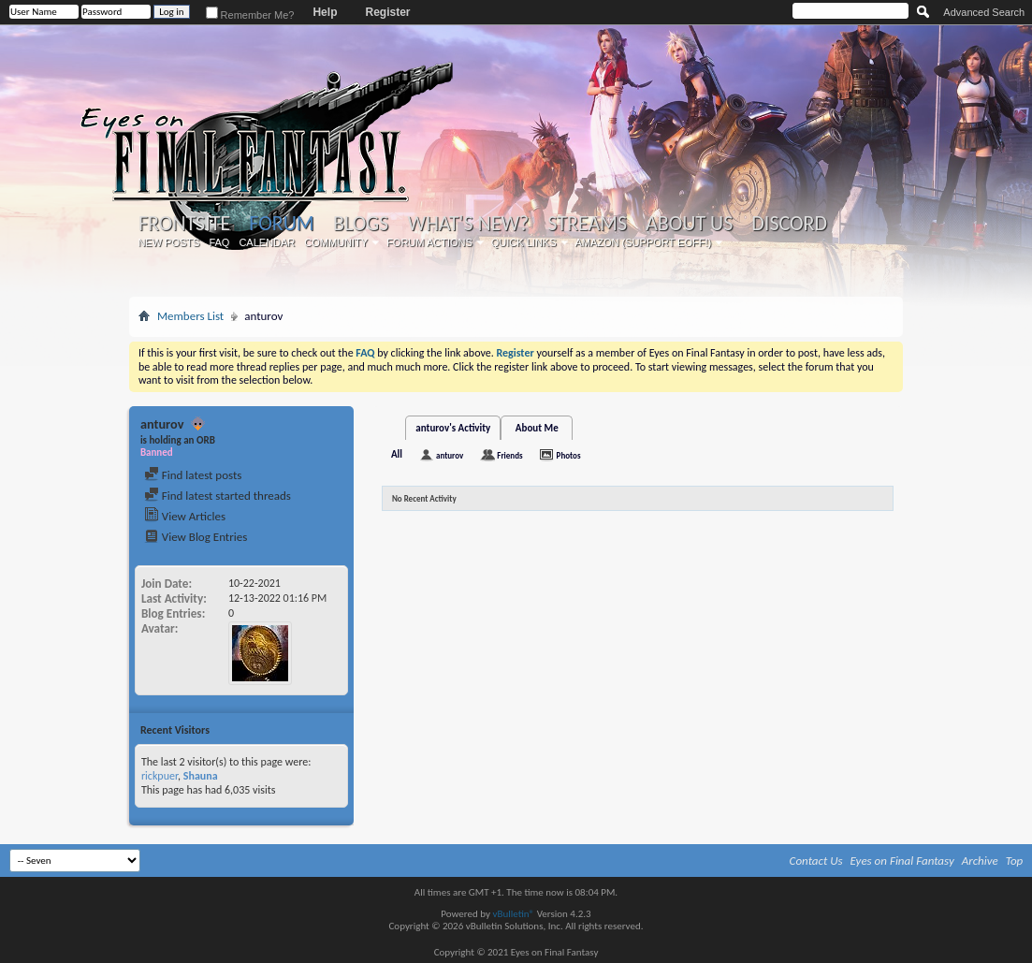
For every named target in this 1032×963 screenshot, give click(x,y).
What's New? (469, 224)
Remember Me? (250, 15)
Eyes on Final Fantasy (902, 861)
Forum (281, 223)
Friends (509, 455)
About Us (689, 224)
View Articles (184, 516)
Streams (587, 224)
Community (336, 242)
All (396, 454)
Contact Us (816, 861)
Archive (980, 861)
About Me (537, 428)
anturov (449, 455)
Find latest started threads (217, 496)
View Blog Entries (195, 537)
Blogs (360, 224)
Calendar (267, 242)
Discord (789, 224)
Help (325, 12)
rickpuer (159, 775)
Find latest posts (193, 475)
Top (1015, 861)
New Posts (168, 242)
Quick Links (524, 242)
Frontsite (184, 224)
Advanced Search (984, 12)
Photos (569, 455)
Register (387, 12)
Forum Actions (429, 242)
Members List (190, 316)
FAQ (219, 242)
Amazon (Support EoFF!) (643, 242)
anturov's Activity (452, 428)
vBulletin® (513, 914)
